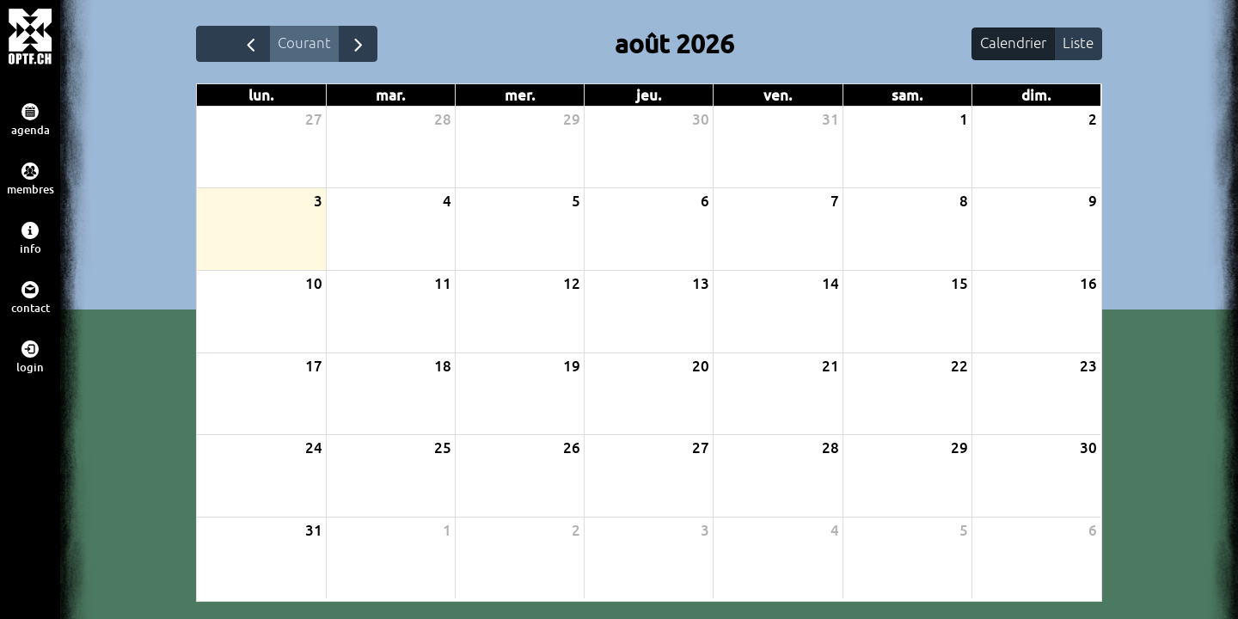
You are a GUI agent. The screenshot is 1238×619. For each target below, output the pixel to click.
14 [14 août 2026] (830, 286)
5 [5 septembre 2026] (963, 532)
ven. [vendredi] (778, 98)
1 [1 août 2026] (963, 122)
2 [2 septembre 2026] (576, 532)
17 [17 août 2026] (313, 368)
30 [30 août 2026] (1088, 450)
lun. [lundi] (261, 98)
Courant (310, 43)
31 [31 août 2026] (313, 532)
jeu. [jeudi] (649, 98)
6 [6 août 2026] (705, 203)
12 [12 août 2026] (571, 286)
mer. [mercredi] (520, 98)
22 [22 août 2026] (959, 368)
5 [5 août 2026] (576, 203)
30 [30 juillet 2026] (700, 122)
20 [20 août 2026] (700, 368)
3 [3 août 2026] (318, 203)
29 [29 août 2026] (959, 450)
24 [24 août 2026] (313, 450)
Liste (1076, 43)
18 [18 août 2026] (442, 368)
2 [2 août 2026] (1092, 122)
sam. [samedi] (907, 98)
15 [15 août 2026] (959, 286)
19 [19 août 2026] (571, 368)
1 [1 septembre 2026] (447, 532)
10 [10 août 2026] (313, 286)
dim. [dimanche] (1036, 98)
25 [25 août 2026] (442, 450)
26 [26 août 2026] (571, 450)
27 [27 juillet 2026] (313, 122)
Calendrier (1007, 43)
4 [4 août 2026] (447, 203)
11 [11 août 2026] (442, 286)
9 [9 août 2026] (1092, 203)
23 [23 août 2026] (1088, 368)
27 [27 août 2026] (700, 450)
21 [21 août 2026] (830, 368)
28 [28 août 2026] (830, 450)
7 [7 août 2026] (834, 203)
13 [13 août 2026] (700, 286)
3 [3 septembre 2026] (705, 532)
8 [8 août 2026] (963, 203)
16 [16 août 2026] (1088, 286)
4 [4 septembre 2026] (834, 532)
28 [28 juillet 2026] (442, 122)
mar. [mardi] (391, 98)
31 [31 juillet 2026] (830, 122)
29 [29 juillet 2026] (571, 122)
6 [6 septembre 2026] (1092, 532)
